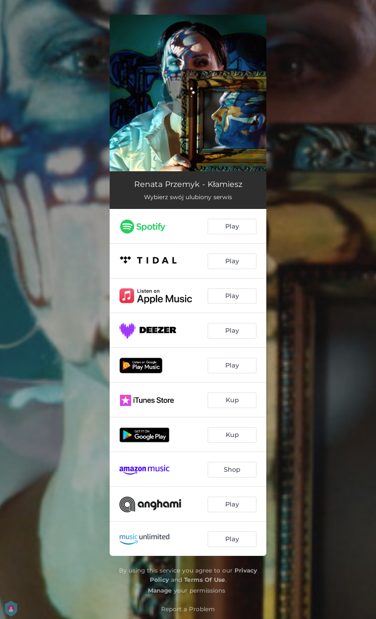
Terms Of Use (204, 579)
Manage (160, 590)
